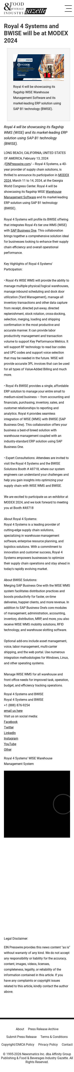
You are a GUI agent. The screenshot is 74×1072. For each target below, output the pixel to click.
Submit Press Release (21, 1037)
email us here (13, 711)
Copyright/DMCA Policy (17, 1044)
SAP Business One (23, 230)
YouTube (10, 744)
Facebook (11, 722)
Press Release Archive (43, 1029)
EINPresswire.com (17, 164)
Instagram (11, 738)
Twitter (9, 727)
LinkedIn (10, 733)
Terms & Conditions (54, 1037)
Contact (67, 1044)
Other (7, 749)
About (20, 1029)
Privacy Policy (48, 1044)
